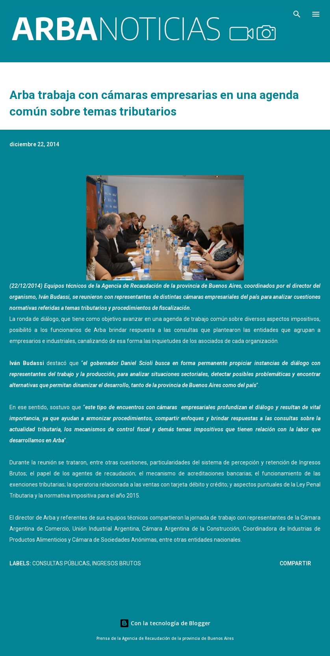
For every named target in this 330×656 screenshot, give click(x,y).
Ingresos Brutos (116, 563)
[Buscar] (297, 14)
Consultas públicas (61, 563)
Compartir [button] (295, 563)
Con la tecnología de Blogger (165, 623)
